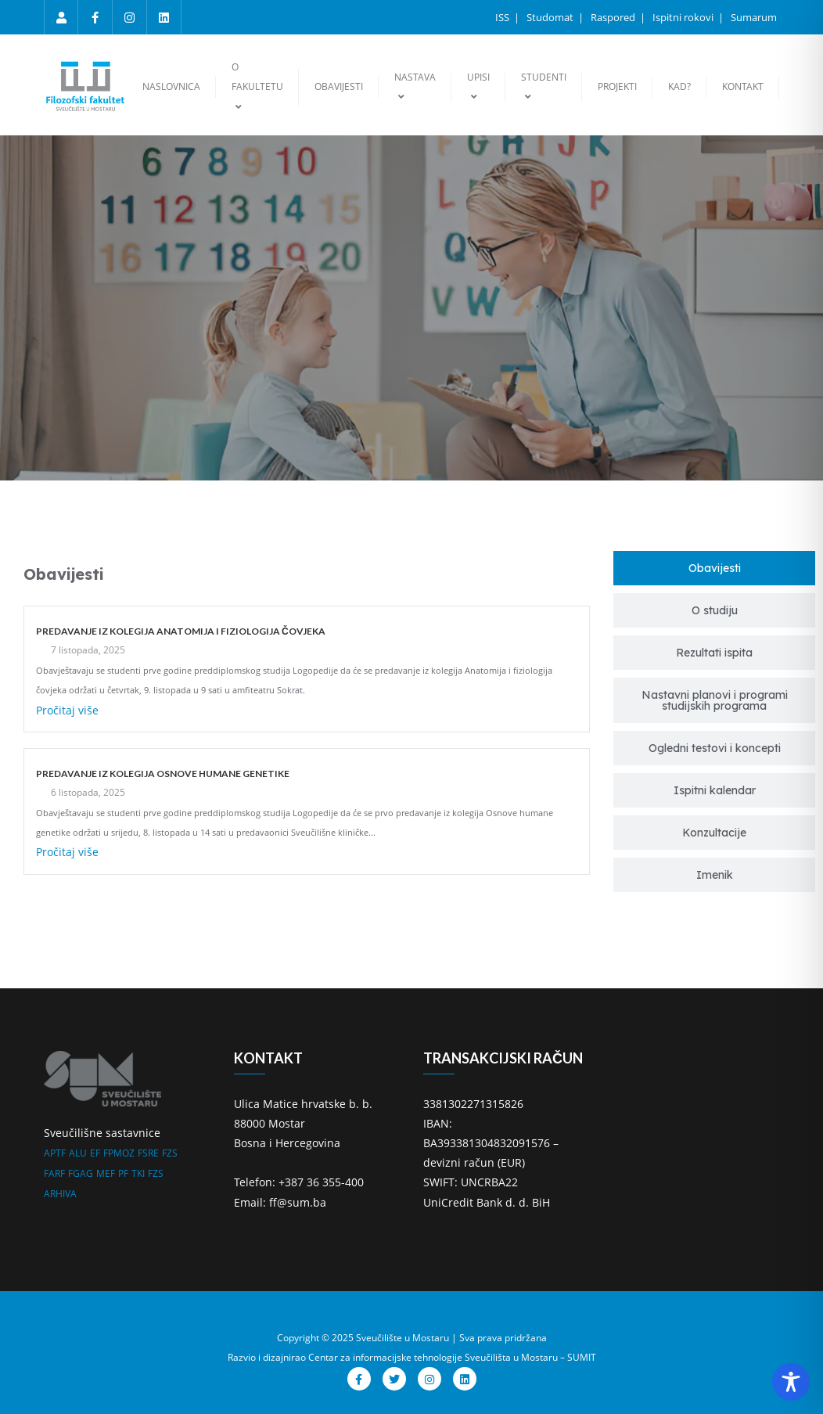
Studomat (551, 17)
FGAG (80, 1173)
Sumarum (754, 17)
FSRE (148, 1153)
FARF (54, 1173)
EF (95, 1153)
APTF (55, 1153)
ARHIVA (60, 1193)
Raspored (614, 17)
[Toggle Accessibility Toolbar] (791, 1382)
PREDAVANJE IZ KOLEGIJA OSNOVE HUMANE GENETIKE (162, 773)
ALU (78, 1153)
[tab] (714, 568)
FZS (170, 1153)
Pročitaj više (67, 710)
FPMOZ (119, 1153)
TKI (138, 1173)
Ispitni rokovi (684, 17)
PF (123, 1173)
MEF (105, 1173)
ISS (503, 17)
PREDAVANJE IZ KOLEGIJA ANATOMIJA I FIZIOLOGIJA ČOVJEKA (180, 631)
